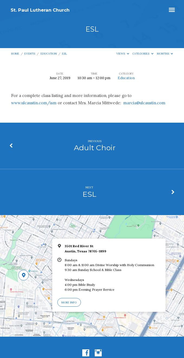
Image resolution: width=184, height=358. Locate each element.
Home (15, 53)
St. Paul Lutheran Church (40, 10)
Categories (142, 53)
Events (29, 53)
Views (122, 53)
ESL (64, 53)
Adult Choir (95, 147)
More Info (69, 302)
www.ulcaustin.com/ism (34, 102)
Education (49, 53)
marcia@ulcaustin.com (144, 102)
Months (165, 53)
